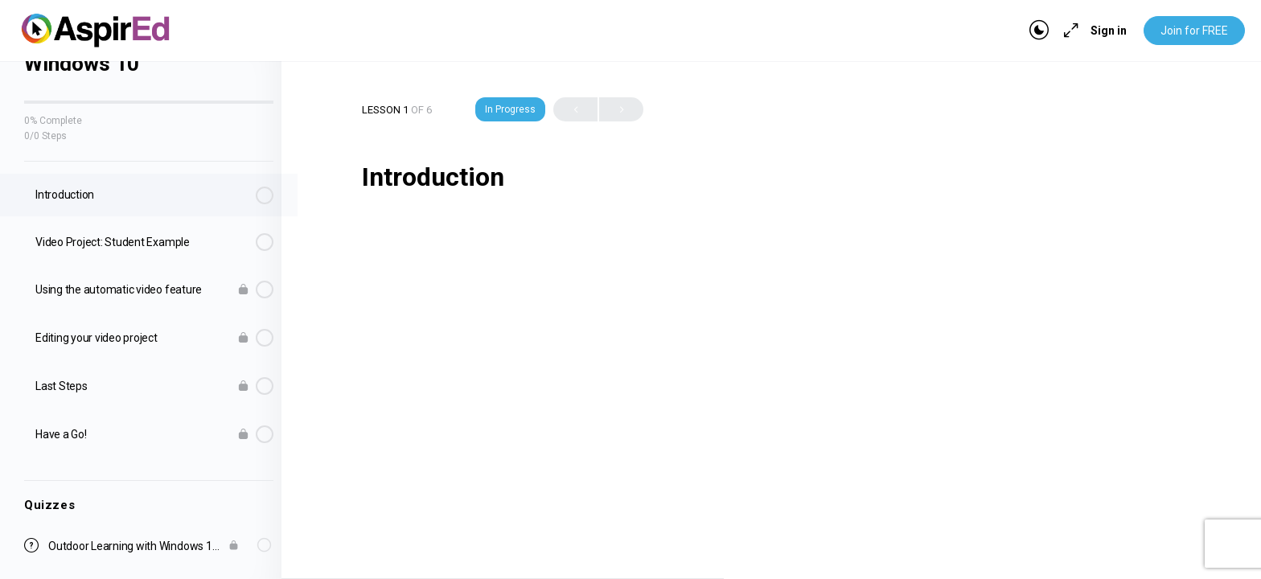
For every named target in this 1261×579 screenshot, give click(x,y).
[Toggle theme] (1039, 30)
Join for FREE (1194, 30)
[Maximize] (1068, 30)
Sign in (1109, 30)
